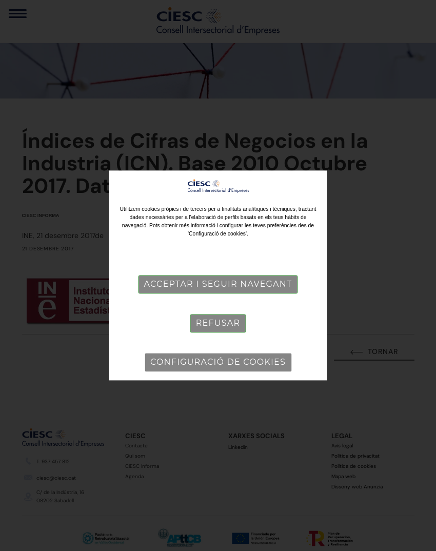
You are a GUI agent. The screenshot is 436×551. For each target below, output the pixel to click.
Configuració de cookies (218, 362)
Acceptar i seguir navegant (218, 284)
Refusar (218, 323)
